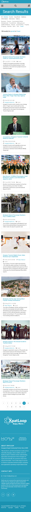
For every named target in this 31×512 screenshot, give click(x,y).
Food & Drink (12, 23)
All (2, 17)
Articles (6, 17)
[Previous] (3, 403)
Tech (18, 26)
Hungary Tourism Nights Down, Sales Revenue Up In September (14, 255)
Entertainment (4, 23)
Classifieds (17, 17)
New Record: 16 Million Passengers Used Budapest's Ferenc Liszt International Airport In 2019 (15, 177)
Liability (17, 507)
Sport (14, 26)
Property (27, 24)
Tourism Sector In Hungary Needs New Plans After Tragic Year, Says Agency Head (14, 96)
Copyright (10, 507)
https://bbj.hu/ (21, 259)
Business (3, 21)
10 (20, 407)
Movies (13, 24)
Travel (21, 26)
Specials (9, 26)
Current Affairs (20, 24)
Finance (9, 21)
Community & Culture (17, 21)
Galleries (23, 17)
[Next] (24, 406)
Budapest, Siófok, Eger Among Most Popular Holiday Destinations (14, 299)
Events (11, 17)
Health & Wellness (5, 24)
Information (4, 19)
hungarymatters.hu (9, 102)
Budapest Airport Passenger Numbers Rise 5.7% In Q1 (14, 381)
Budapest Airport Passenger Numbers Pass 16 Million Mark (14, 215)
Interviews (12, 19)
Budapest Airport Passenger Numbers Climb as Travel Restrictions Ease (14, 57)
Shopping (3, 26)
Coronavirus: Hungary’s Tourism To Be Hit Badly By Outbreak (15, 137)
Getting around (20, 23)
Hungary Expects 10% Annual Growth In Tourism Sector (14, 342)
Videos (18, 19)
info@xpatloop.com (12, 476)
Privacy (22, 507)
